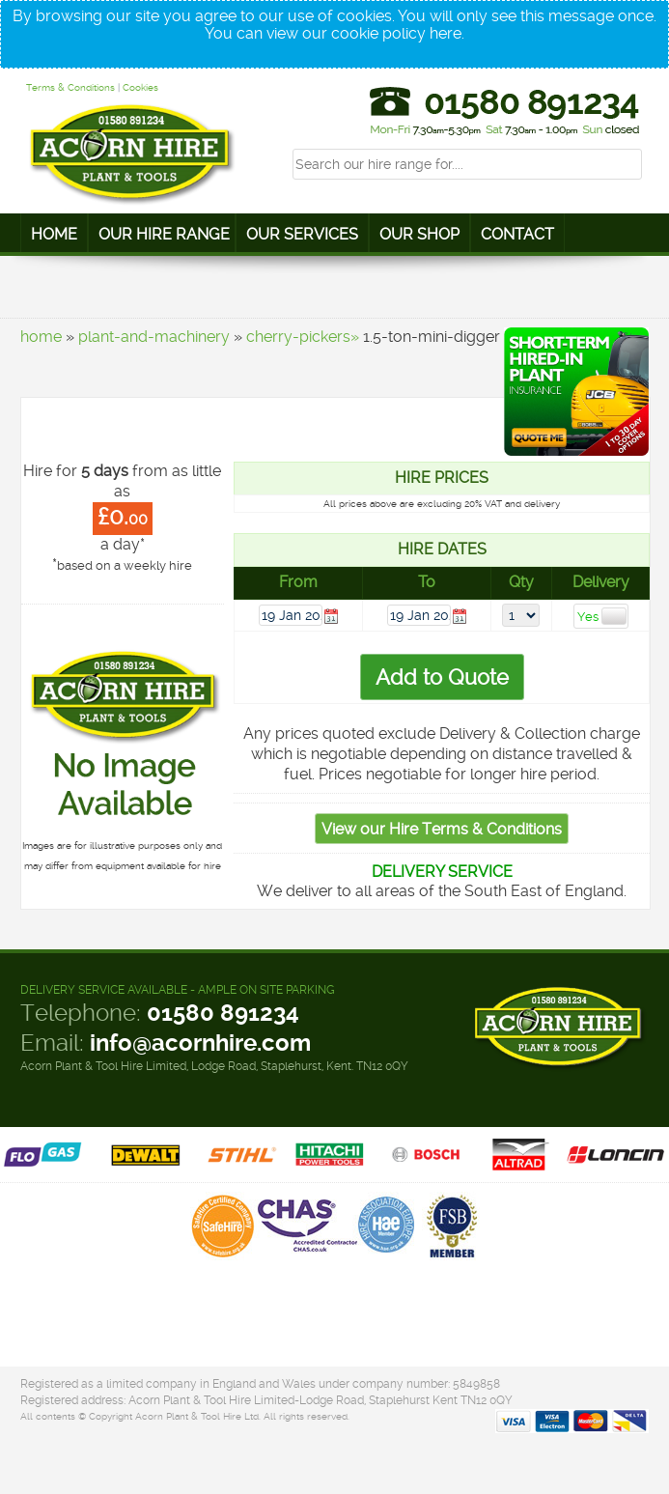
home (41, 336)
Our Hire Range (164, 234)
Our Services (302, 234)
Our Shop (419, 234)
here (445, 33)
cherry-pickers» (302, 336)
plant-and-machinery (154, 336)
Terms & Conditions (70, 87)
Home (54, 234)
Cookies (140, 87)
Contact (517, 234)
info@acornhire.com (200, 1043)
